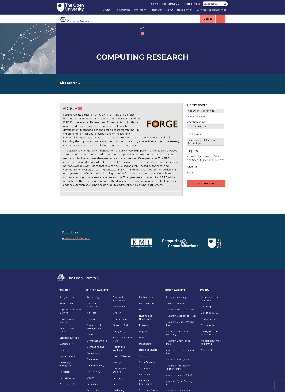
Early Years (92, 384)
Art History (92, 313)
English (117, 313)
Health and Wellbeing (119, 348)
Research (157, 9)
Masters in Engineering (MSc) (177, 342)
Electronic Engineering (119, 299)
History (117, 362)
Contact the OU (170, 4)
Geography (119, 331)
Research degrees (175, 303)
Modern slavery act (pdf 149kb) (211, 342)
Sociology (144, 374)
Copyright (206, 350)
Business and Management (94, 327)
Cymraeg (206, 306)
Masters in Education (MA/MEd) (176, 333)
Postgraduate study (175, 297)
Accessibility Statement (75, 238)
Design (90, 377)
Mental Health (147, 303)
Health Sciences (121, 356)
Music (142, 309)
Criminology (93, 371)
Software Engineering (145, 382)
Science (143, 356)
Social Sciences (147, 362)
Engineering (119, 306)
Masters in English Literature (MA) (180, 352)
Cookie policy (208, 325)
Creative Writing (95, 365)
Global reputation (69, 338)
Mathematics (146, 297)
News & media (185, 9)
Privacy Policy (70, 232)
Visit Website (206, 183)
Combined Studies (97, 340)
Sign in (155, 4)
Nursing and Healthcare (145, 317)
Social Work (145, 368)
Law (115, 384)
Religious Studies (148, 350)
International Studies (120, 370)
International (141, 9)
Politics (143, 337)
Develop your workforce (67, 364)
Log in (208, 19)
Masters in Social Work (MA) (180, 309)
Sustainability (66, 344)
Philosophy (145, 325)
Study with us (67, 297)
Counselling (93, 353)
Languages (119, 378)
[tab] (71, 291)
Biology (91, 319)
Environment (120, 319)
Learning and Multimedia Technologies (201, 142)
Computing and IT (97, 347)
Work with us (67, 303)
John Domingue (197, 126)
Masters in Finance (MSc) (178, 375)
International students (67, 330)
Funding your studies (67, 321)
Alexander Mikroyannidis (201, 110)
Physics (143, 331)
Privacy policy (208, 319)
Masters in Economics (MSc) (180, 316)
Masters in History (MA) (177, 359)
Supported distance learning (70, 311)
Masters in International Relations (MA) (178, 367)
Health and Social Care (122, 339)
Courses (107, 9)
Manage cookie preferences (209, 333)
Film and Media (121, 325)
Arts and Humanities (93, 305)
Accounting (93, 297)
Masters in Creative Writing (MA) (179, 324)
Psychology (145, 343)
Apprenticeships (68, 356)
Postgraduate (122, 9)
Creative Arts (93, 359)
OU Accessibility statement (209, 299)
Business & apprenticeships (211, 9)
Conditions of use (210, 313)
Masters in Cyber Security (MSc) (179, 383)
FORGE (69, 108)
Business (64, 350)
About (169, 9)
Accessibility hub (192, 4)
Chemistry (92, 334)
